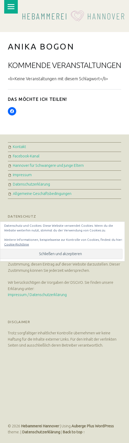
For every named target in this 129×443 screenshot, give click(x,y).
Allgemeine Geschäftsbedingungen (42, 194)
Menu (11, 7)
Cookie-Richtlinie (16, 244)
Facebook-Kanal (26, 156)
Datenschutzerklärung (31, 184)
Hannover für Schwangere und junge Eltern (48, 165)
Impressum (22, 175)
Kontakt (19, 147)
